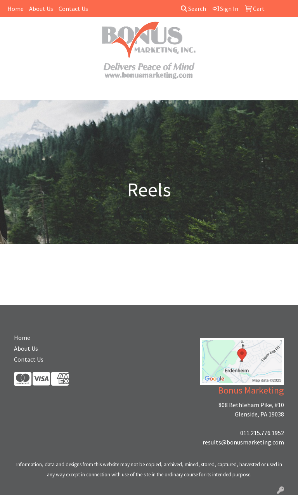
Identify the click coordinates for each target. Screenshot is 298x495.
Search (193, 8)
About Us (41, 8)
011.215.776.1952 (262, 433)
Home (15, 8)
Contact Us (73, 8)
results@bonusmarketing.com (243, 442)
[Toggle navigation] (12, 91)
